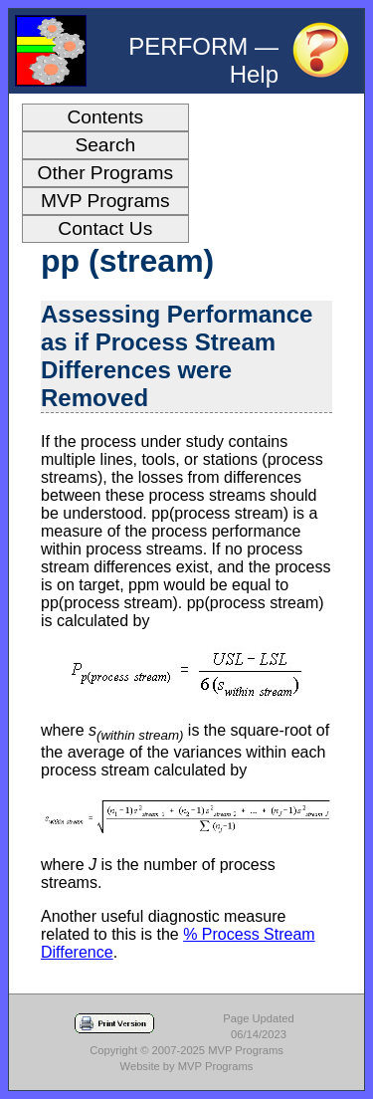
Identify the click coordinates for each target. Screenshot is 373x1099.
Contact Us (105, 228)
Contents (105, 117)
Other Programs (106, 172)
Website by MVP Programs (187, 1066)
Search (105, 144)
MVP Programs (105, 200)
